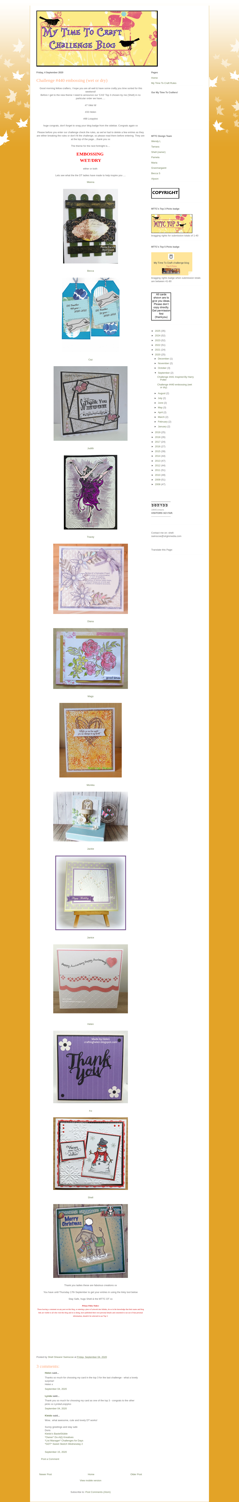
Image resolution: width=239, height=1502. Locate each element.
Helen (90, 1024)
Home (91, 1474)
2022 (158, 345)
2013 (158, 460)
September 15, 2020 (56, 1452)
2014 (158, 456)
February (163, 421)
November (164, 363)
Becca (90, 270)
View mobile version (90, 1480)
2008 (158, 484)
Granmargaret (158, 167)
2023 (158, 340)
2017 (158, 441)
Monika (90, 785)
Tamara (155, 146)
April (161, 412)
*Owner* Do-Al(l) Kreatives (59, 1437)
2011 (158, 470)
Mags (91, 696)
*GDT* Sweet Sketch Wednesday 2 (64, 1444)
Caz (90, 359)
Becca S (155, 173)
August (162, 393)
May (160, 407)
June (161, 402)
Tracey (90, 536)
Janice (90, 937)
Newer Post (45, 1474)
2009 (158, 479)
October (162, 368)
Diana (90, 621)
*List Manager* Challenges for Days (64, 1440)
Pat (90, 1110)
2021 (158, 349)
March (161, 417)
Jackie (90, 848)
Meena (90, 182)
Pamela (155, 157)
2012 (158, 465)
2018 (158, 437)
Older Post (136, 1474)
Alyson (155, 178)
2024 (158, 335)
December (164, 358)
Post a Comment (50, 1459)
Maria (154, 162)
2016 (158, 446)
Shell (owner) (158, 152)
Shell (90, 1197)
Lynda (48, 1396)
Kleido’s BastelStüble (56, 1433)
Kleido (48, 1415)
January (162, 426)
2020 (158, 354)
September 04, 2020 (56, 1389)
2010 (158, 475)
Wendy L (156, 141)
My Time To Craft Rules (163, 83)
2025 (158, 330)
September (164, 372)
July (160, 398)
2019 (158, 432)
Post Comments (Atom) (98, 1492)
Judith (90, 448)
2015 (158, 451)
